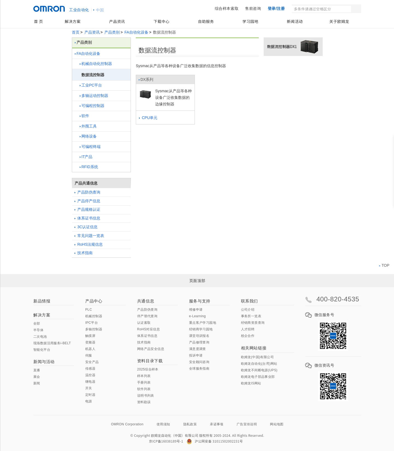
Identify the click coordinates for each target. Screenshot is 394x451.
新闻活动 (295, 21)
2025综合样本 (147, 369)
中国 (100, 10)
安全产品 (92, 362)
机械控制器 (93, 316)
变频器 (90, 342)
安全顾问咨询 (199, 362)
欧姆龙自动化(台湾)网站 (259, 364)
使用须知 (163, 424)
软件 (84, 116)
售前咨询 (253, 8)
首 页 (38, 21)
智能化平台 (41, 350)
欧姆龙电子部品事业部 (258, 377)
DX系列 (146, 80)
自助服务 (206, 21)
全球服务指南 (199, 368)
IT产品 (86, 157)
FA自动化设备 (136, 32)
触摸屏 (90, 336)
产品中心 (93, 301)
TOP (384, 265)
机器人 (90, 349)
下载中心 (161, 21)
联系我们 (249, 301)
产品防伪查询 (87, 192)
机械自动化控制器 (96, 63)
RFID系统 (89, 167)
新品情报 (41, 301)
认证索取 (144, 323)
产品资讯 (117, 21)
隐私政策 (190, 424)
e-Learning (197, 316)
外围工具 (88, 126)
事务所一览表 (251, 316)
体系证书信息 (87, 218)
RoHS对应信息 (148, 329)
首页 (76, 32)
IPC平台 (91, 323)
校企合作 (248, 336)
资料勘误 (144, 402)
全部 (36, 323)
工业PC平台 (91, 85)
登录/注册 (276, 8)
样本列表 (144, 376)
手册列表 (144, 382)
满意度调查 (197, 349)
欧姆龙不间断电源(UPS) (259, 370)
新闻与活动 (44, 361)
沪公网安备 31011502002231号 (215, 441)
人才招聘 (248, 329)
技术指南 (84, 253)
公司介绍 (248, 309)
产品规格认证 (87, 209)
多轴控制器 (93, 329)
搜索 (356, 8)
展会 (36, 377)
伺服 (88, 355)
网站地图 (277, 424)
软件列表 (144, 389)
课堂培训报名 (199, 336)
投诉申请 (196, 355)
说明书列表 (145, 395)
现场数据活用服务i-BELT (52, 343)
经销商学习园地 (201, 329)
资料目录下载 (150, 360)
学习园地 (250, 21)
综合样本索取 (227, 8)
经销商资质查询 (253, 323)
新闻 (36, 383)
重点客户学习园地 (202, 323)
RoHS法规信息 (89, 244)
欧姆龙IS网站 (251, 383)
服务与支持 (199, 301)
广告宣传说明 (247, 424)
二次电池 (40, 337)
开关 (88, 388)
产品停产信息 (87, 201)
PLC (88, 309)
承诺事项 (217, 424)
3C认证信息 (86, 227)
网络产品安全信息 (150, 349)
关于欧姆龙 (339, 21)
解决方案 (73, 21)
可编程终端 (90, 146)
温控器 (90, 375)
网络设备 (88, 136)
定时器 (90, 395)
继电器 (90, 382)
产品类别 (112, 32)
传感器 (90, 368)
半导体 (38, 330)
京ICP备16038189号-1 (166, 441)
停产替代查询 (147, 316)
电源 (88, 401)
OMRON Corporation (127, 424)
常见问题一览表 (89, 235)
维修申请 (196, 309)
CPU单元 (148, 117)
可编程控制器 (92, 105)
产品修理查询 (199, 342)
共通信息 (145, 301)
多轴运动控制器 (94, 95)
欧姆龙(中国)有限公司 (257, 357)
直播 (36, 370)
